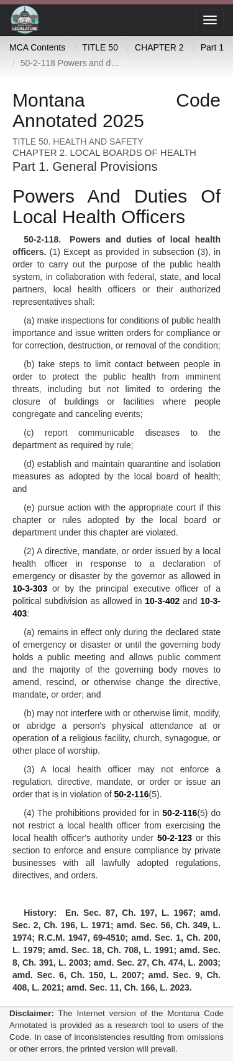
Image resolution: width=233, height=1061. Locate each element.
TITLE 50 (100, 47)
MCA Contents (37, 47)
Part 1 (212, 47)
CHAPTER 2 (159, 47)
